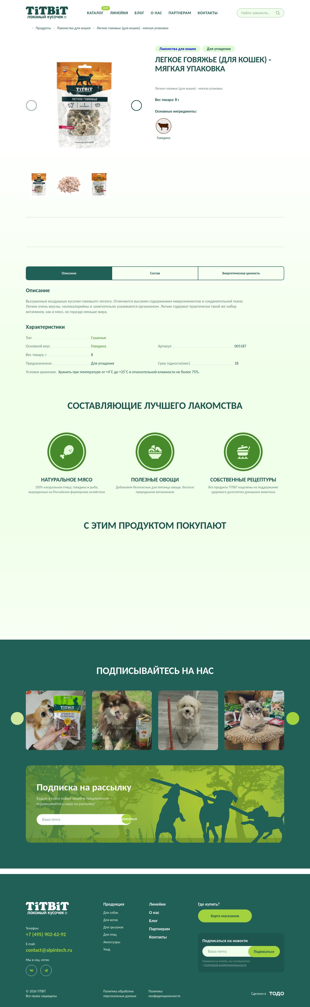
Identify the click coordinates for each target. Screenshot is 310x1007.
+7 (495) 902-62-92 (46, 934)
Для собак (110, 912)
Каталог (97, 13)
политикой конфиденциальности (225, 964)
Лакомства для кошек (74, 28)
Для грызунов (113, 926)
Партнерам (179, 13)
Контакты (205, 13)
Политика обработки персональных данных (119, 993)
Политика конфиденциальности (164, 993)
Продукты (43, 28)
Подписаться (262, 950)
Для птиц (110, 934)
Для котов (110, 919)
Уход (106, 949)
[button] (136, 105)
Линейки (120, 13)
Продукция (113, 903)
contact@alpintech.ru (49, 949)
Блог (140, 13)
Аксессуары (111, 941)
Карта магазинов (225, 915)
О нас (156, 13)
